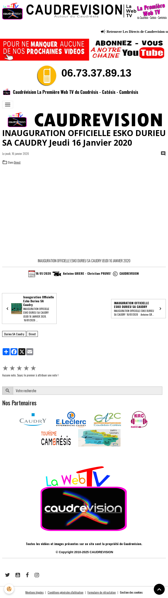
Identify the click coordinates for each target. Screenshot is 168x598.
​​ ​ (2, 452)
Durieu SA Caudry (14, 334)
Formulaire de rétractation (102, 592)
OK (164, 390)
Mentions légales (34, 592)
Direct (17, 162)
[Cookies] (9, 589)
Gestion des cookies (131, 592)
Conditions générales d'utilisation (65, 592)
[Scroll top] (159, 589)
